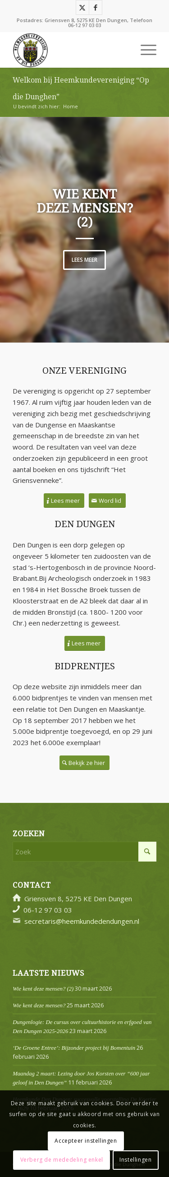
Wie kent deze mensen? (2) (85, 208)
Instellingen (135, 1159)
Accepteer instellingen (86, 1141)
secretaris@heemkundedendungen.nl (81, 921)
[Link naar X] (82, 7)
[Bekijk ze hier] (84, 762)
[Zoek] (84, 852)
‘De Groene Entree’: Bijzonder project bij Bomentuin (74, 1048)
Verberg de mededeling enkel (61, 1159)
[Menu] (144, 50)
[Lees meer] (64, 500)
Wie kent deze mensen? (39, 1005)
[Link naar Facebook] (95, 7)
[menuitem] (144, 50)
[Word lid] (107, 500)
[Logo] (70, 50)
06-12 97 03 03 (84, 25)
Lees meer (84, 260)
